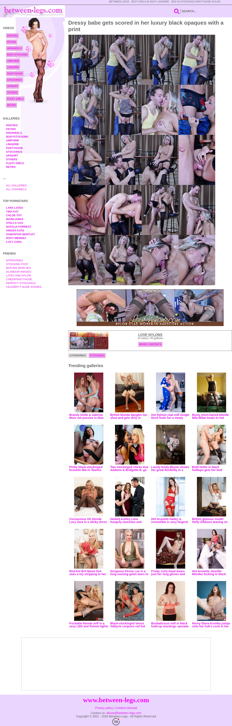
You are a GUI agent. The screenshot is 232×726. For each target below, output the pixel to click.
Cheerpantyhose (19, 279)
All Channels (16, 189)
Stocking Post (17, 264)
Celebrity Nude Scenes (24, 286)
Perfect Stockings (20, 283)
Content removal (126, 708)
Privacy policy (104, 708)
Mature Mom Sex (18, 267)
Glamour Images (18, 271)
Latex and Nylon (18, 275)
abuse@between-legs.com (123, 713)
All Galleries (16, 185)
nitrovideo (14, 260)
